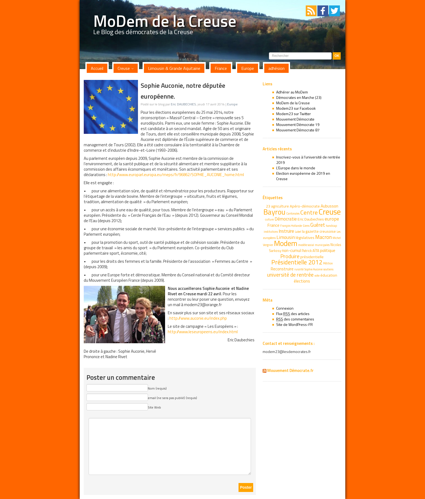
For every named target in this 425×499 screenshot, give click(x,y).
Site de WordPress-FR (294, 324)
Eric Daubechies (311, 219)
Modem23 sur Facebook (296, 108)
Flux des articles (293, 314)
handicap (331, 225)
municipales (322, 245)
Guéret (317, 225)
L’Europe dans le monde (295, 168)
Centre (309, 212)
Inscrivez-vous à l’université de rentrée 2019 (308, 159)
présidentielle (312, 257)
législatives (305, 238)
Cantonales (293, 213)
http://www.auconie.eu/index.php (198, 318)
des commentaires (295, 319)
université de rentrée (290, 274)
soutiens (328, 269)
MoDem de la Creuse (164, 20)
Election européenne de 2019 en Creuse (303, 176)
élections (302, 281)
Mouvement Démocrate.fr (290, 370)
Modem (285, 243)
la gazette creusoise (319, 231)
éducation (328, 275)
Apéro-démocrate (305, 206)
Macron (323, 237)
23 (268, 206)
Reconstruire (282, 268)
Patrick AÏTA (310, 250)
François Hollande (291, 225)
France (221, 68)
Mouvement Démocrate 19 (298, 124)
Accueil (97, 68)
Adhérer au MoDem (292, 92)
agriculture (280, 206)
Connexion (285, 308)
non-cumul (291, 250)
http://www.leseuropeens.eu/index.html (203, 332)
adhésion (276, 68)
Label (298, 231)
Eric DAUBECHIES (183, 104)
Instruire (286, 231)
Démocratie (286, 218)
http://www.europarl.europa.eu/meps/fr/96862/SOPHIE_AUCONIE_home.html (176, 174)
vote (317, 275)
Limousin (285, 237)
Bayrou (274, 211)
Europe (247, 68)
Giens (306, 225)
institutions (271, 231)
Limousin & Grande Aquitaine (174, 68)
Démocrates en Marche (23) (298, 97)
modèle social (306, 245)
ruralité (299, 269)
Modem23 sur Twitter (293, 113)
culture (269, 219)
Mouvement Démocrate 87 (298, 130)
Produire (290, 256)
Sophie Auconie (313, 269)
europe (332, 218)
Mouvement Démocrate (295, 119)
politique (327, 250)
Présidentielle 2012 (296, 262)
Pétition (328, 263)
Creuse (124, 68)
